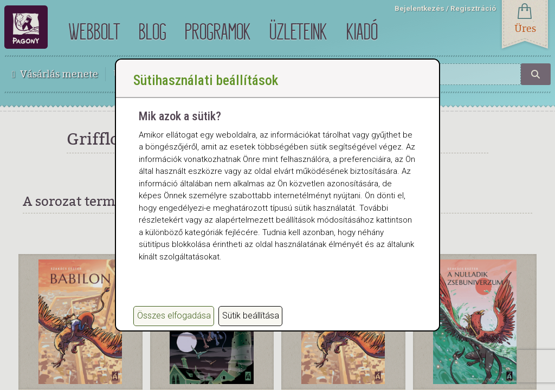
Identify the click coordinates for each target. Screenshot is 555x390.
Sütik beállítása (250, 315)
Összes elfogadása (174, 315)
